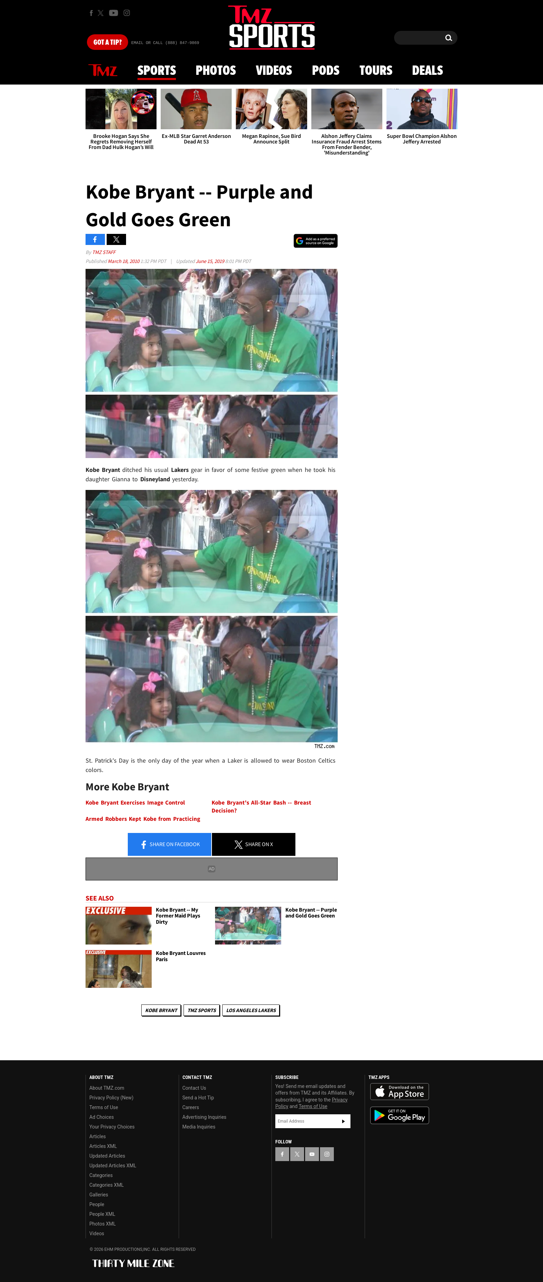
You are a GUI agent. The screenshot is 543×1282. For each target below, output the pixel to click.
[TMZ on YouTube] (312, 1154)
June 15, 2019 (210, 261)
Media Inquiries (199, 1127)
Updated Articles (107, 1156)
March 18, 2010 (124, 261)
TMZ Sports (201, 1010)
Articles (97, 1136)
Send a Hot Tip (198, 1097)
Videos (274, 71)
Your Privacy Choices (112, 1127)
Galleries (98, 1194)
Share (170, 845)
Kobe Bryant (161, 1010)
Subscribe (343, 1121)
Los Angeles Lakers (251, 1010)
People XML (102, 1214)
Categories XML (106, 1185)
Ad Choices (101, 1117)
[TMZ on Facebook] (91, 13)
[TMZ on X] (101, 13)
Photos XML (102, 1224)
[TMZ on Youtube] (113, 12)
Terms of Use (103, 1107)
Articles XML (103, 1146)
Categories (101, 1175)
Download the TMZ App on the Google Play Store (399, 1115)
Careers (191, 1107)
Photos (216, 71)
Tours (375, 71)
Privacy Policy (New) (111, 1097)
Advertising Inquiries (204, 1117)
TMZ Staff (103, 252)
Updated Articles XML (112, 1165)
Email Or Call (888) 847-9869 (165, 43)
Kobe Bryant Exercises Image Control (135, 802)
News (103, 71)
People (96, 1204)
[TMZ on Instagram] (127, 13)
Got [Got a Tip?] (108, 42)
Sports (156, 71)
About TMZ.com (106, 1088)
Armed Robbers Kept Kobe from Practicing (143, 819)
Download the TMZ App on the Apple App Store (399, 1091)
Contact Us (194, 1088)
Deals (427, 71)
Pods (325, 71)
